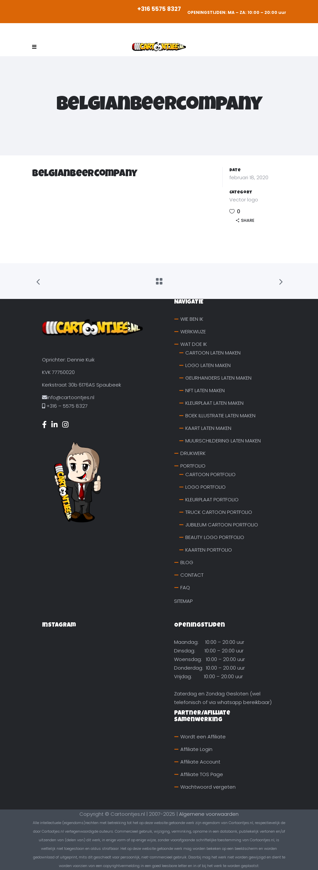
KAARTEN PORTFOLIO (208, 549)
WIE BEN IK (191, 318)
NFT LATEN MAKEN (205, 390)
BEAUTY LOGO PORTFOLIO (214, 537)
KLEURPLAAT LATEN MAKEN (214, 402)
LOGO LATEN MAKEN (208, 365)
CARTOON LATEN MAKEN (213, 352)
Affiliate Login (196, 749)
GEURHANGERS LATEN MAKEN (218, 377)
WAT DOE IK (193, 344)
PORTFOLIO (192, 465)
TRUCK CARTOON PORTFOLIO (218, 512)
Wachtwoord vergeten (208, 786)
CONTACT (192, 574)
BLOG (186, 562)
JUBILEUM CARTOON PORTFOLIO (221, 524)
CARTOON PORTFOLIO (210, 474)
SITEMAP (183, 601)
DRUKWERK (192, 453)
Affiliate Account (200, 761)
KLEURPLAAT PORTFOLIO (212, 499)
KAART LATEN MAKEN (208, 428)
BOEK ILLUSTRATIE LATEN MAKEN (220, 415)
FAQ (185, 587)
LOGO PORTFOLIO (205, 486)
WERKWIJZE (193, 331)
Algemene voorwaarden (209, 813)
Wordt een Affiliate (203, 736)
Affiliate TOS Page (201, 774)
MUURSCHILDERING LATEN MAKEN (223, 440)
